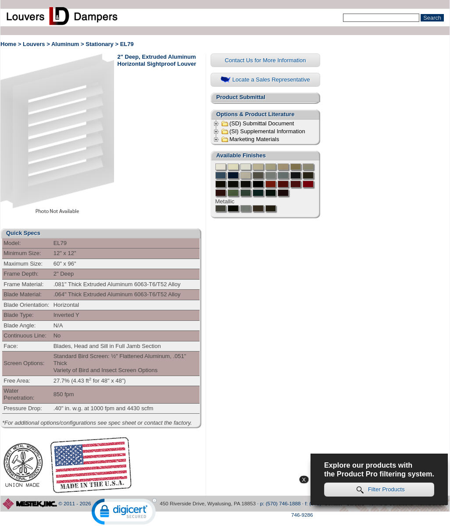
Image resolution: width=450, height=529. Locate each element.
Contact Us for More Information (265, 60)
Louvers (34, 44)
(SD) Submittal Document (257, 123)
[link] (124, 513)
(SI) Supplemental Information (263, 131)
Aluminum (65, 44)
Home (8, 44)
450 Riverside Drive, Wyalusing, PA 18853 (208, 503)
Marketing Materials (250, 139)
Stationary (100, 44)
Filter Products (381, 489)
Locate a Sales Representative (265, 80)
